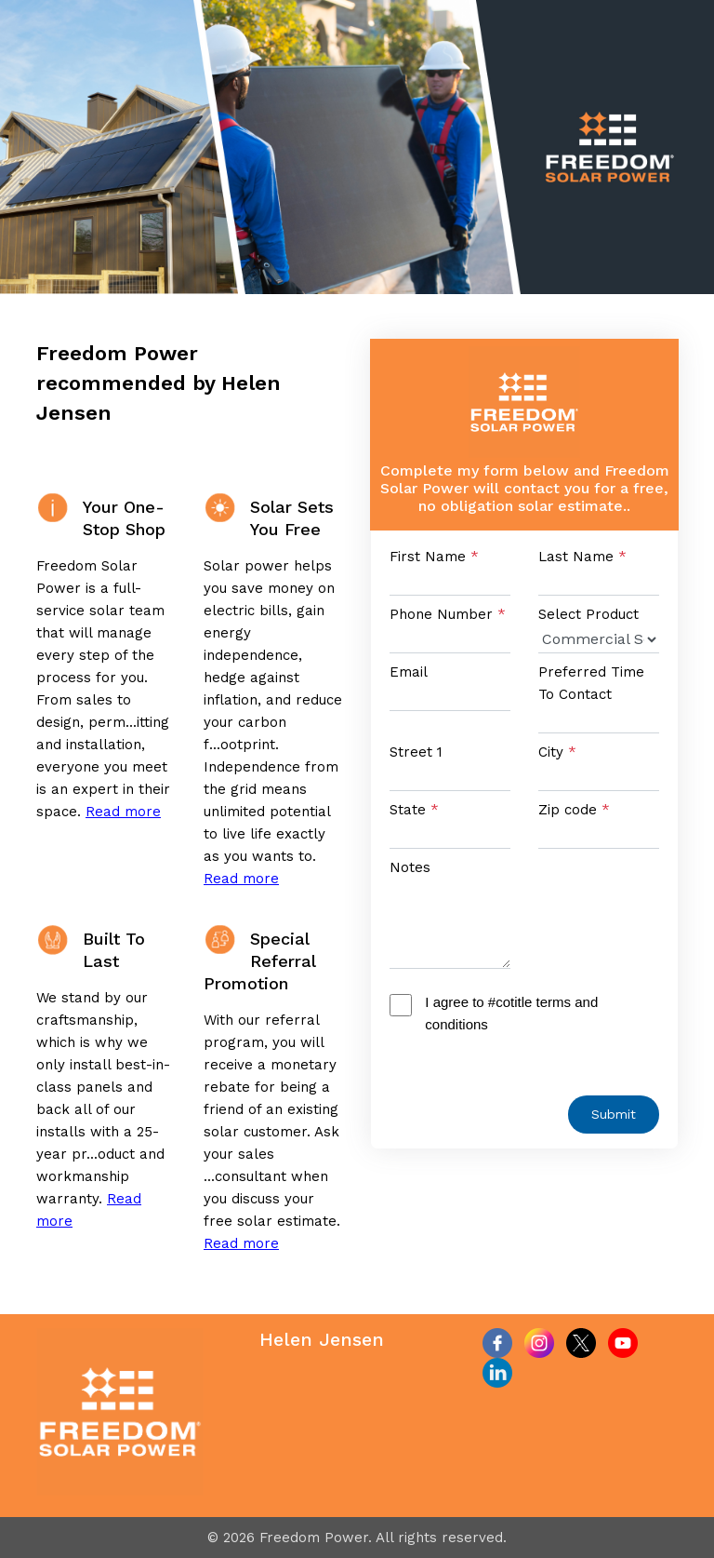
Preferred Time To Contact (591, 683)
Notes (410, 867)
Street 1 (416, 752)
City (557, 752)
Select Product (588, 614)
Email (409, 672)
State (414, 809)
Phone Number (448, 614)
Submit (613, 1114)
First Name (434, 556)
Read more (123, 811)
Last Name (582, 556)
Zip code (574, 809)
